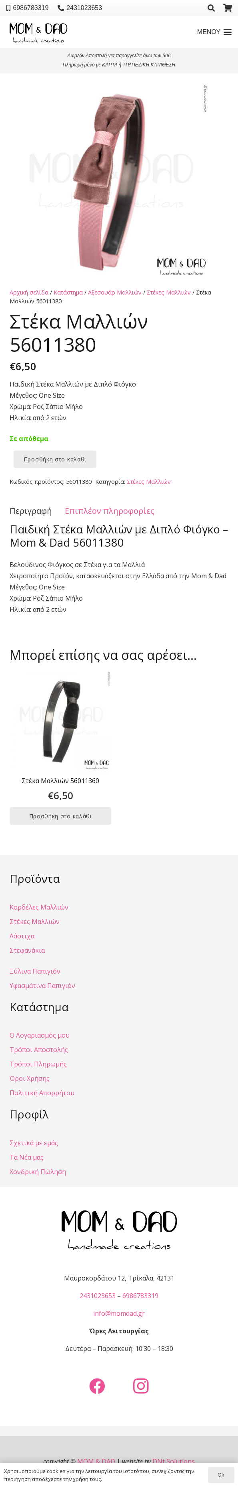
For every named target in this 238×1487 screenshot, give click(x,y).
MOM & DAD (96, 1461)
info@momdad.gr (119, 1313)
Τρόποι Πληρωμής (38, 1064)
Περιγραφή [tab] (31, 510)
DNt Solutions (173, 1461)
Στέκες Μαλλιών (169, 292)
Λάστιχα (22, 936)
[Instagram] (141, 1386)
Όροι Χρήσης (30, 1078)
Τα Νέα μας (27, 1157)
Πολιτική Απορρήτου (42, 1092)
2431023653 (98, 1295)
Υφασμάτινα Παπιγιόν (42, 985)
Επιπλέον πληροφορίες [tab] (109, 510)
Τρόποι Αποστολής (39, 1049)
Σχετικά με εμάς (34, 1142)
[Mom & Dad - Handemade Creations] (38, 32)
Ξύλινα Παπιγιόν (35, 971)
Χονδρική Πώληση (38, 1171)
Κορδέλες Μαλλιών (39, 907)
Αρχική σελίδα (29, 292)
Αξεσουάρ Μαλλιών (115, 292)
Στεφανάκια (27, 950)
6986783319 (140, 1295)
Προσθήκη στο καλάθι (55, 459)
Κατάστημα (68, 292)
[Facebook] (97, 1386)
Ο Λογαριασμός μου (40, 1035)
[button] (211, 8)
